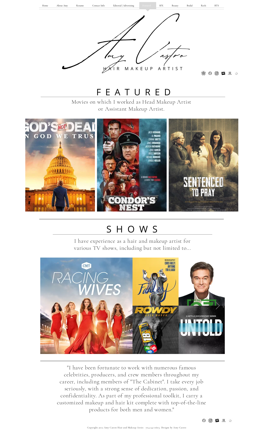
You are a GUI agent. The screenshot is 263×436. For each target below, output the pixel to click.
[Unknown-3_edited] (236, 73)
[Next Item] (217, 306)
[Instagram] (216, 73)
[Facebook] (210, 73)
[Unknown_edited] (223, 73)
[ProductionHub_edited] (229, 73)
